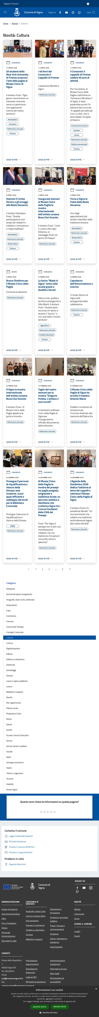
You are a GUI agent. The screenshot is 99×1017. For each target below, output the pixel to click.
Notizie (11, 272)
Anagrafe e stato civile (35, 911)
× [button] (96, 989)
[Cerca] (93, 12)
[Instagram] (72, 12)
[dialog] (49, 1001)
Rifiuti (9, 719)
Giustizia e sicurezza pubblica (59, 919)
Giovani (9, 675)
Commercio (11, 615)
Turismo (9, 778)
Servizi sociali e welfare (16, 746)
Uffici (4, 918)
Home (5, 23)
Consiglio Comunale (14, 632)
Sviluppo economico (15, 762)
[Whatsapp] (78, 12)
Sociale (9, 751)
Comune (10, 621)
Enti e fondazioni (9, 923)
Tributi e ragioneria (14, 773)
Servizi (9, 740)
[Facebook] (59, 12)
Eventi (77, 936)
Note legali (54, 973)
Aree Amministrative (11, 913)
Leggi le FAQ (31, 977)
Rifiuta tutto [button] (60, 1007)
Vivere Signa (11, 789)
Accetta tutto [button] (39, 1007)
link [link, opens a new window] (74, 1001)
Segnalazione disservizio (31, 970)
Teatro (9, 767)
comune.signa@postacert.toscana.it (18, 985)
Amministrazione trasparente (19, 594)
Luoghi (77, 931)
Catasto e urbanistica (35, 929)
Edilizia (9, 653)
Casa (8, 610)
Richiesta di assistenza (36, 981)
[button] (49, 1012)
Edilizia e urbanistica (15, 659)
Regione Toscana (11, 3)
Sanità (9, 729)
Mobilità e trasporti (14, 691)
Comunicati (13, 62)
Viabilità (9, 784)
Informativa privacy (58, 968)
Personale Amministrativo (8, 934)
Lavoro (9, 686)
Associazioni (11, 605)
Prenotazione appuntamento (32, 962)
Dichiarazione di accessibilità (57, 980)
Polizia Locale (12, 708)
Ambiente (10, 588)
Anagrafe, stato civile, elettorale (20, 599)
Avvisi (77, 918)
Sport (8, 757)
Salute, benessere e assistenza (58, 940)
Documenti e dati (9, 940)
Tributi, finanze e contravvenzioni (57, 927)
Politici (4, 927)
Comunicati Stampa (14, 626)
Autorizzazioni (56, 946)
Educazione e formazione (55, 911)
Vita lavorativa (32, 920)
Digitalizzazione (13, 648)
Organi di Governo (9, 909)
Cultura (9, 637)
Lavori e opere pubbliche (17, 681)
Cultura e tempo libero (35, 916)
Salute (9, 724)
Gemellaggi (11, 670)
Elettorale (10, 664)
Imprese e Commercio (35, 925)
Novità (15, 23)
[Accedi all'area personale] (88, 3)
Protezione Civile (13, 713)
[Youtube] (65, 12)
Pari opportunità (13, 702)
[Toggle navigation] (5, 12)
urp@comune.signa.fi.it (12, 978)
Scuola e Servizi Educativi (17, 735)
